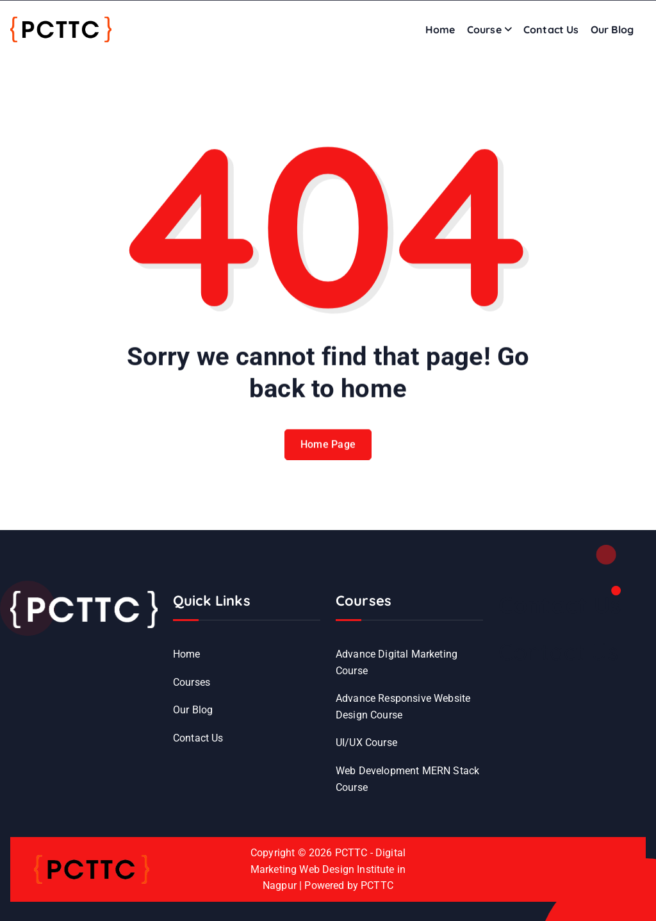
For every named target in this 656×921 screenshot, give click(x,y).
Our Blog (612, 29)
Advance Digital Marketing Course (396, 662)
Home (440, 29)
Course (484, 29)
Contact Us (551, 29)
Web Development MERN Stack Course (407, 779)
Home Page (328, 452)
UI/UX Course (366, 742)
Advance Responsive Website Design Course (403, 706)
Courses (191, 682)
